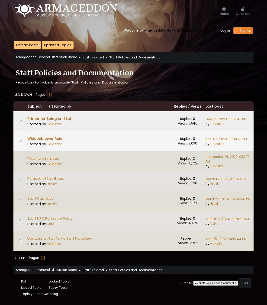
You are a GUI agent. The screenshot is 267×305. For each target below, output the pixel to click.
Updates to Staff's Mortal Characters (59, 238)
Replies (180, 106)
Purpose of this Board (45, 178)
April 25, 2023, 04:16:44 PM (226, 239)
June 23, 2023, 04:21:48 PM (226, 119)
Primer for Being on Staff (50, 118)
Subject (37, 106)
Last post (214, 106)
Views (196, 106)
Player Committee (43, 158)
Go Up (20, 258)
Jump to (186, 283)
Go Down (23, 94)
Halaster (54, 124)
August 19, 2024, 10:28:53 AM (227, 219)
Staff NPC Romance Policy (50, 218)
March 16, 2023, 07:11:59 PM (226, 179)
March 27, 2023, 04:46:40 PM (228, 199)
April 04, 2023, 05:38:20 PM (226, 139)
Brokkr (52, 183)
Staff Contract (40, 198)
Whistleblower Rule (44, 138)
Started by (61, 106)
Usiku (51, 223)
